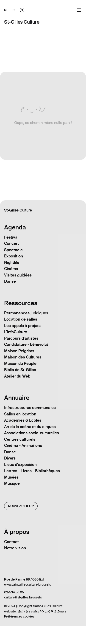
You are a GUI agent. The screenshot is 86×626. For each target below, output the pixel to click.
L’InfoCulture (15, 332)
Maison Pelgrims (19, 351)
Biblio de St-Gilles (20, 369)
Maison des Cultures (22, 357)
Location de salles (20, 319)
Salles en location (20, 414)
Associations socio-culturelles (31, 433)
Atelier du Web (17, 376)
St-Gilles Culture (21, 22)
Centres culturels (19, 439)
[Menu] (79, 10)
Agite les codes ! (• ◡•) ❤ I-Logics (42, 611)
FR (12, 10)
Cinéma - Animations (23, 445)
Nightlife (11, 262)
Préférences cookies (19, 616)
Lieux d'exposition (20, 464)
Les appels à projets (22, 325)
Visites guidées (18, 275)
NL (6, 10)
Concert (11, 243)
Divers (10, 458)
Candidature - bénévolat (26, 344)
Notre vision (15, 548)
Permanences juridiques (26, 313)
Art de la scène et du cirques (30, 426)
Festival (11, 237)
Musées (11, 477)
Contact (11, 541)
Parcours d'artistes (21, 338)
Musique (12, 483)
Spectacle (13, 250)
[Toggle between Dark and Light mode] (21, 10)
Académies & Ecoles (22, 420)
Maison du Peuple (20, 363)
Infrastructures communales (30, 407)
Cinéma (11, 268)
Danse (10, 281)
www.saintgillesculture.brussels (27, 585)
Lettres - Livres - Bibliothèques (32, 470)
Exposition (13, 256)
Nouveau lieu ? (21, 506)
